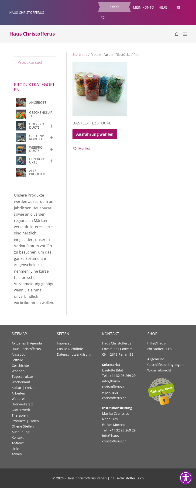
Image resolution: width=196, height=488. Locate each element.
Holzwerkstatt (22, 404)
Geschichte (20, 365)
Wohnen (18, 371)
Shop (114, 6)
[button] (82, 148)
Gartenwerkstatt (24, 410)
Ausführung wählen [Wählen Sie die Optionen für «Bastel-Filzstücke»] (94, 134)
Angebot (18, 354)
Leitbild (17, 360)
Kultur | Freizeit (24, 387)
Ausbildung (21, 432)
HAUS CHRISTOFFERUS (26, 12)
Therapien (20, 415)
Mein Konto (143, 7)
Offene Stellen (23, 426)
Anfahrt (18, 443)
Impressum (66, 343)
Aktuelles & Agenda (27, 343)
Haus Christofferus (32, 33)
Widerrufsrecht (159, 370)
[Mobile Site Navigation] (185, 34)
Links (16, 448)
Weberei (18, 398)
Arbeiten (18, 393)
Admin (17, 454)
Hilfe (163, 7)
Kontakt (18, 437)
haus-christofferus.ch (127, 478)
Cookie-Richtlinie (70, 349)
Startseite (79, 54)
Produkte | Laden (25, 421)
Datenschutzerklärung (74, 354)
